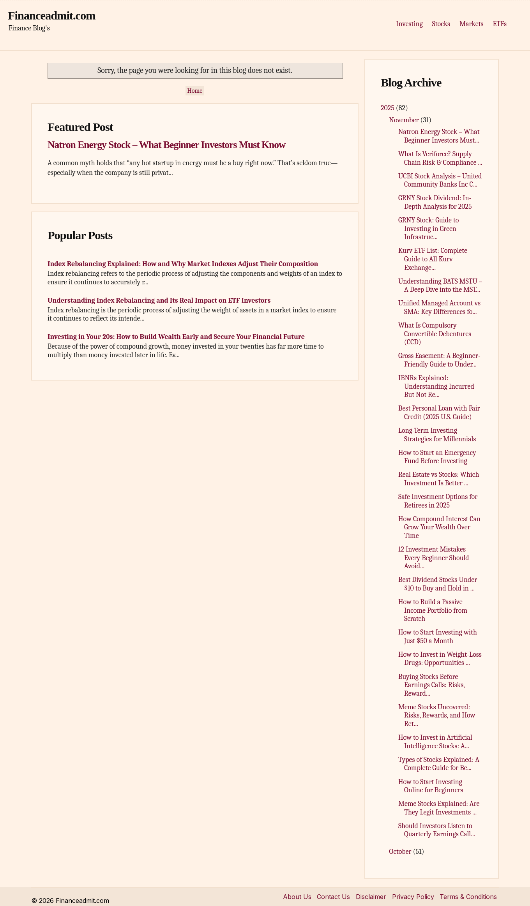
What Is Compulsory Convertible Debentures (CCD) (434, 333)
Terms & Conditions (468, 897)
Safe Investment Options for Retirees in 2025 (437, 501)
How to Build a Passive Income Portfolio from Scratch (432, 610)
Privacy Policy (413, 897)
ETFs (500, 24)
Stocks (441, 24)
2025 (388, 108)
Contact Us (333, 897)
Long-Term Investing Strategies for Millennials (437, 435)
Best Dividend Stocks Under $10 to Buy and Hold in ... (437, 584)
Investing (409, 24)
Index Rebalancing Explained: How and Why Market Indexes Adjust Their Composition (183, 264)
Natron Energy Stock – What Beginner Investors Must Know (166, 144)
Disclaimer (371, 897)
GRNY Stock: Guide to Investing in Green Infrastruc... (428, 228)
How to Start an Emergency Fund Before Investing (437, 457)
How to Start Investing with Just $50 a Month (437, 636)
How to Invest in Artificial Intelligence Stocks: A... (435, 741)
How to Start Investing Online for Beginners (430, 786)
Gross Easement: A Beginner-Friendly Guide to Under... (439, 360)
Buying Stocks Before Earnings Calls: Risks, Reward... (431, 685)
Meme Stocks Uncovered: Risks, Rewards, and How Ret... (436, 715)
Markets (471, 24)
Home (195, 90)
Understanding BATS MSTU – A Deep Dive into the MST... (440, 285)
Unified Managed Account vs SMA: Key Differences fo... (439, 307)
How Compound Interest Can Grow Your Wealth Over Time (439, 527)
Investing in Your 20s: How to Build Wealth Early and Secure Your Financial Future (176, 337)
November (404, 120)
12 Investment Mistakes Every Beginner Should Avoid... (433, 557)
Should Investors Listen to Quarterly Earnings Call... (436, 830)
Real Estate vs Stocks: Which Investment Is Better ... (438, 479)
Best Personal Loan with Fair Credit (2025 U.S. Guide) (439, 412)
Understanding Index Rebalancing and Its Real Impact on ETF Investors (159, 300)
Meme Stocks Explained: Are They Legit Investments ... (438, 808)
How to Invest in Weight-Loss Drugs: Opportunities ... (440, 658)
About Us (297, 897)
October (401, 852)
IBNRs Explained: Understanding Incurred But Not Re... (436, 386)
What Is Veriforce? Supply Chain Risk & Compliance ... (440, 158)
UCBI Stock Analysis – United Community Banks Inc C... (440, 180)
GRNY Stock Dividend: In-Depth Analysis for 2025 (435, 202)
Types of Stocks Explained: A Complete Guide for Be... (438, 764)
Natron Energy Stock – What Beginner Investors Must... (439, 136)
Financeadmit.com (51, 15)
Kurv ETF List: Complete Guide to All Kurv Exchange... (432, 259)
